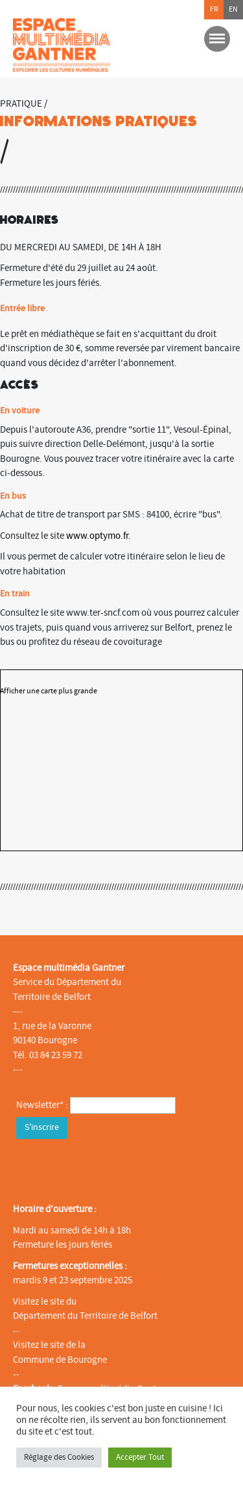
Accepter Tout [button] (140, 1457)
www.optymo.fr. (98, 536)
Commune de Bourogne (60, 1360)
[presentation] (114, 1167)
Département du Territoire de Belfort (85, 1316)
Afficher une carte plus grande (48, 691)
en (233, 9)
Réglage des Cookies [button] (59, 1457)
